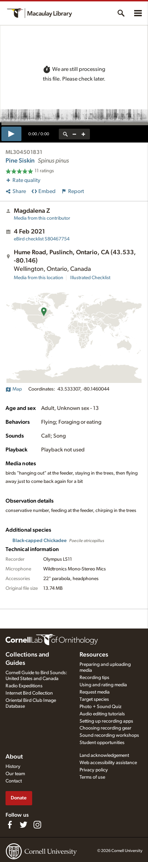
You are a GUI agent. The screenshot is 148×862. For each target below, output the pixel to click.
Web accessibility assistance (108, 762)
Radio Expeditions (24, 686)
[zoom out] (74, 134)
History (13, 766)
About (14, 757)
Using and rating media (103, 684)
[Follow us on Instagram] (37, 824)
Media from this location (38, 277)
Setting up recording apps (106, 721)
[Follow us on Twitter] (23, 824)
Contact (14, 781)
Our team (15, 773)
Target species (94, 699)
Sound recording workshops (109, 735)
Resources (94, 655)
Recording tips (94, 677)
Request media (95, 692)
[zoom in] (83, 134)
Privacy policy (94, 770)
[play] (11, 134)
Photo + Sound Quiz (100, 706)
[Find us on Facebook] (10, 824)
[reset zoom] (65, 134)
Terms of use (92, 777)
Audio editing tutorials (102, 714)
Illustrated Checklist (90, 277)
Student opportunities (102, 742)
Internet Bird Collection (29, 693)
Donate (19, 797)
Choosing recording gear (105, 728)
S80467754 (42, 239)
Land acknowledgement (104, 755)
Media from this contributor (42, 218)
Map (14, 389)
